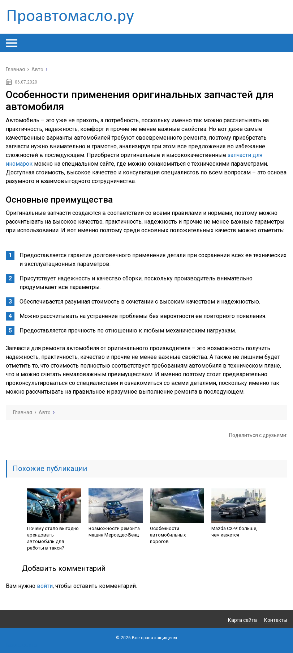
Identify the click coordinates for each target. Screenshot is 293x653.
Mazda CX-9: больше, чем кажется (234, 532)
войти (45, 585)
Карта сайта (242, 620)
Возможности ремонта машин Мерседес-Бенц (114, 532)
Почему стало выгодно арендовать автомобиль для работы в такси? (53, 538)
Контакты (275, 620)
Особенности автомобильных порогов (168, 535)
